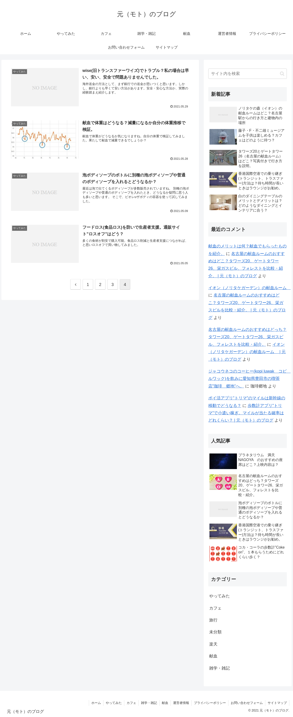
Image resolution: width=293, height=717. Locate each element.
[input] (247, 74)
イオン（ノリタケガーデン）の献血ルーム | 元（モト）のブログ (247, 352)
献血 (213, 656)
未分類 (215, 632)
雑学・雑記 (219, 668)
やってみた (219, 596)
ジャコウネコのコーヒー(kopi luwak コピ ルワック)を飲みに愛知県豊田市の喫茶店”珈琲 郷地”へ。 (249, 378)
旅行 (213, 620)
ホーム (96, 703)
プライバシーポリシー (210, 703)
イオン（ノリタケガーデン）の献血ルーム (249, 288)
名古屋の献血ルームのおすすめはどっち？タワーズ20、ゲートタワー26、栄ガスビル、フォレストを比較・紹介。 (247, 337)
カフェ (215, 608)
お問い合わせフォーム (247, 703)
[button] (282, 73)
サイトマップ (277, 703)
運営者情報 (181, 703)
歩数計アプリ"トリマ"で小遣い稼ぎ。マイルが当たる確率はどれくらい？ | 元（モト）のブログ (246, 413)
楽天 (213, 644)
